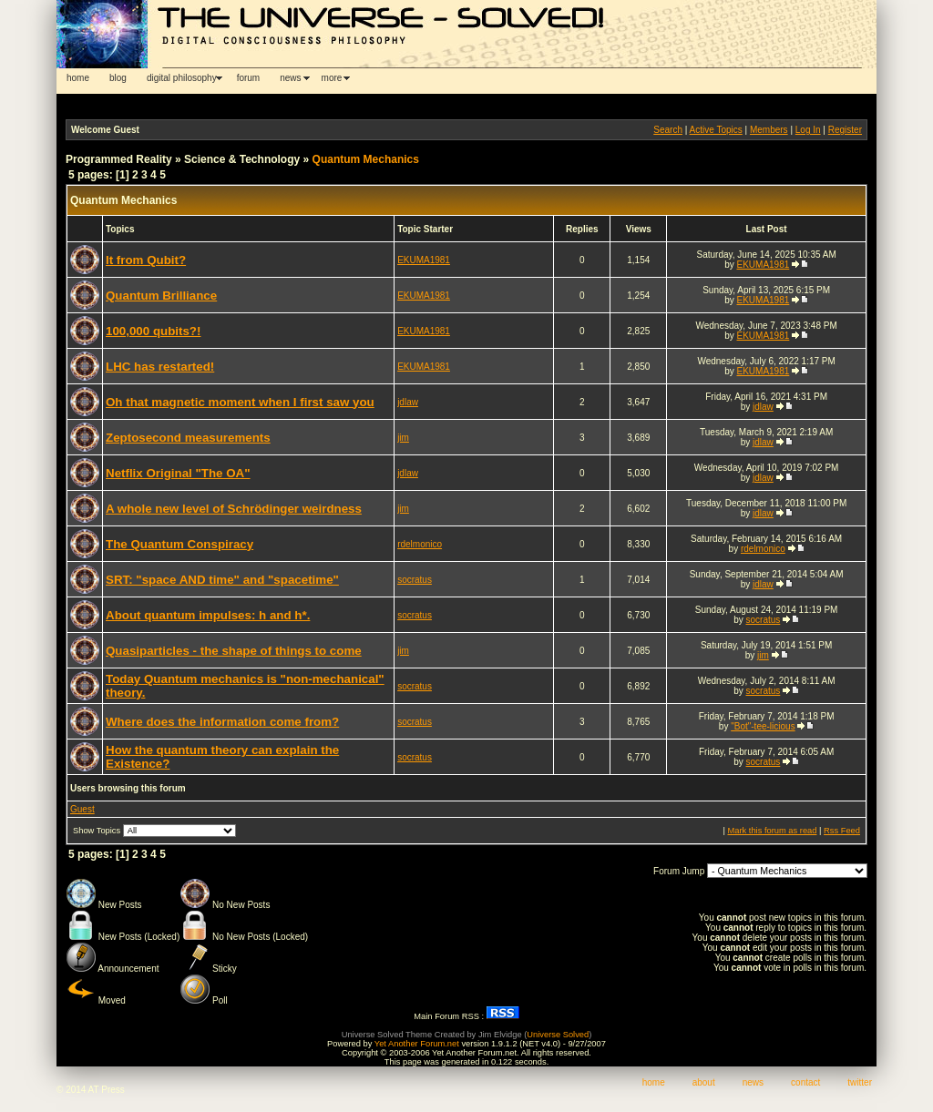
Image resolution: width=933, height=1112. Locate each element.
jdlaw (407, 402)
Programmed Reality (119, 159)
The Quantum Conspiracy (179, 544)
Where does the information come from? (222, 722)
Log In (808, 130)
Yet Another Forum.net (416, 1043)
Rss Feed (842, 830)
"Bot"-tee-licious (763, 726)
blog (118, 78)
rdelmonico (419, 544)
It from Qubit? (146, 260)
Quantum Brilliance (161, 295)
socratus (414, 580)
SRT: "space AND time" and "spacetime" (222, 580)
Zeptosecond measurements (188, 437)
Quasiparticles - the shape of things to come (234, 651)
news (290, 78)
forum (249, 78)
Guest (82, 809)
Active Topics (716, 130)
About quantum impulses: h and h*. (208, 615)
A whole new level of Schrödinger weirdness (234, 508)
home (78, 78)
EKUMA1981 (423, 260)
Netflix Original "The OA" (178, 473)
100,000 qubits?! (153, 331)
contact (805, 1082)
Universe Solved (558, 1034)
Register (845, 130)
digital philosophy (182, 78)
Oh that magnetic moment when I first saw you (240, 402)
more (332, 78)
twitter (859, 1082)
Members (769, 130)
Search (667, 130)
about (703, 1082)
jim (403, 438)
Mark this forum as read (771, 830)
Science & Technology (242, 159)
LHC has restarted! (160, 366)
